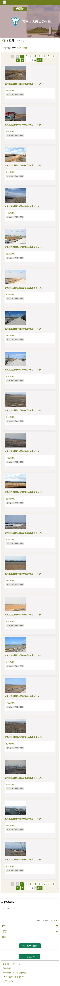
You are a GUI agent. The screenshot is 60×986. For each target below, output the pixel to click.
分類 (4, 931)
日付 (4, 925)
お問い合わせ (9, 981)
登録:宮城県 (10, 91)
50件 (19, 48)
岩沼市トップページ (11, 964)
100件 (24, 48)
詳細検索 (7, 968)
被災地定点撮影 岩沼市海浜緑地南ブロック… (23, 84)
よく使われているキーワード (44, 920)
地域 (4, 937)
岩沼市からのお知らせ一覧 (14, 973)
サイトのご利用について (13, 977)
